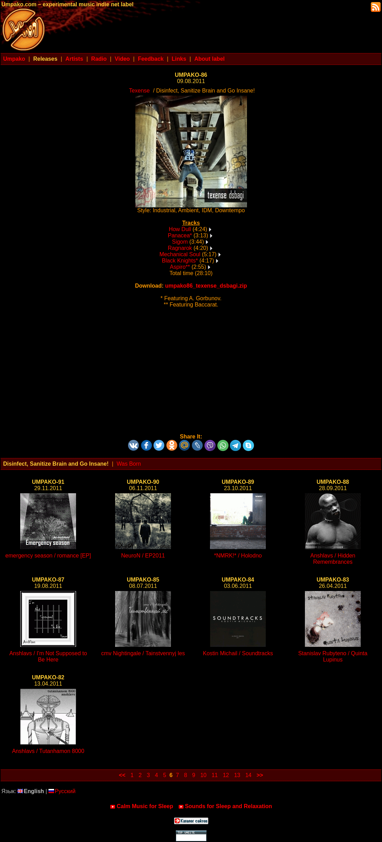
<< (122, 775)
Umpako (14, 59)
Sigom (180, 242)
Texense (139, 91)
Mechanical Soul (179, 254)
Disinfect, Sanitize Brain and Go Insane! (55, 464)
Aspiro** (180, 267)
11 (214, 775)
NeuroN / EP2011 (143, 556)
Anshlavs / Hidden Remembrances (332, 559)
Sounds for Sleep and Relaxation (225, 806)
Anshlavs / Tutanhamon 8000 (48, 751)
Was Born (129, 464)
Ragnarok (180, 248)
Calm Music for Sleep (141, 806)
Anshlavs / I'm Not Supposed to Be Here (48, 656)
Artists (74, 59)
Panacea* (180, 235)
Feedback (151, 59)
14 (248, 775)
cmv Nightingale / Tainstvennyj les (143, 653)
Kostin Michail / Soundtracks (238, 653)
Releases (45, 59)
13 (237, 775)
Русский (61, 791)
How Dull (180, 229)
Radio (98, 59)
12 (226, 775)
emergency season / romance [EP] (48, 556)
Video (122, 59)
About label (209, 59)
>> (259, 775)
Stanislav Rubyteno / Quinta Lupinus (332, 656)
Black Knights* (180, 261)
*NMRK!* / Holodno (238, 556)
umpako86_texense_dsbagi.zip (206, 286)
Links (179, 59)
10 (203, 775)
